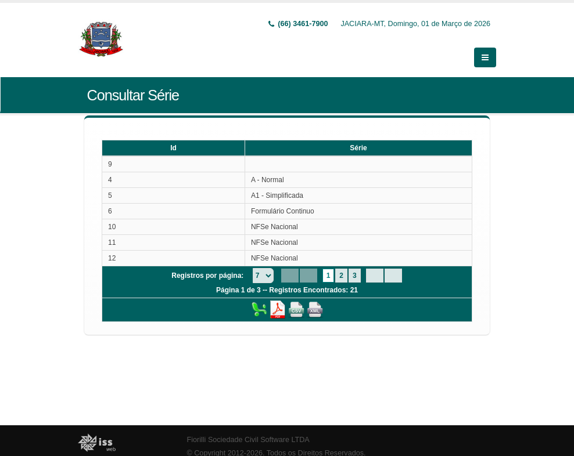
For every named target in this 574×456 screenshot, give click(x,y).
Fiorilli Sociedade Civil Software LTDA (248, 439)
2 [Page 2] (341, 275)
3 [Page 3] (355, 275)
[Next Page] (374, 275)
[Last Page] (393, 275)
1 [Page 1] (329, 275)
